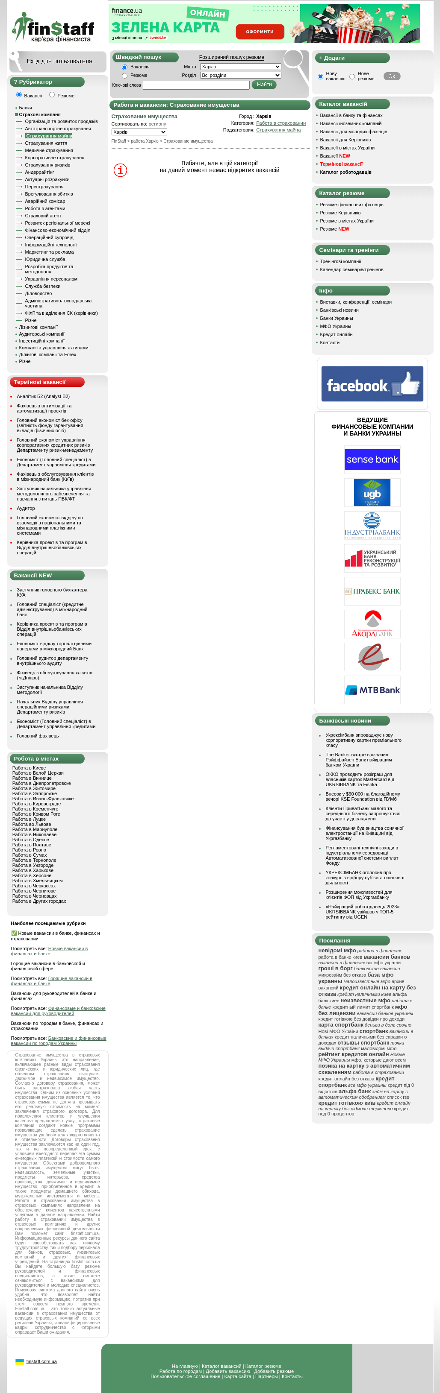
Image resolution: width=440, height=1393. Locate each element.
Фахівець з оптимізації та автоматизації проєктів (44, 408)
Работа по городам (180, 1371)
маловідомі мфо (378, 1048)
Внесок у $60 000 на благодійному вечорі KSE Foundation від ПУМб (363, 796)
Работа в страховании (281, 123)
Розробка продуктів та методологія (49, 269)
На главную (185, 1366)
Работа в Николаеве (34, 834)
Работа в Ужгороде (33, 865)
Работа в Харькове (32, 870)
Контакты (292, 1376)
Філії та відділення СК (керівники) (61, 313)
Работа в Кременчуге (35, 808)
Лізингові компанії (38, 327)
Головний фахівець (38, 735)
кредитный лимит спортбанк (363, 1007)
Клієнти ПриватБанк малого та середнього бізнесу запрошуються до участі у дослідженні (363, 813)
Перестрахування (44, 186)
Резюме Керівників (340, 212)
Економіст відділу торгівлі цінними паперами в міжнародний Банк (54, 646)
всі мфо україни (383, 962)
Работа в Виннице (32, 778)
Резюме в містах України (347, 220)
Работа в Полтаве (31, 844)
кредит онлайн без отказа (347, 1078)
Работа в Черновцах (34, 895)
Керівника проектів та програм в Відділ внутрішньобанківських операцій (52, 547)
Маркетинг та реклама (49, 252)
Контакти (330, 342)
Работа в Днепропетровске (41, 783)
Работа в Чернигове (34, 890)
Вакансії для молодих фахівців (353, 131)
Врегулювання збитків (49, 193)
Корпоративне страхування (55, 157)
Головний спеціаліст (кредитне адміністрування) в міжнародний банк (52, 609)
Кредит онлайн (336, 334)
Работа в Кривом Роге (36, 813)
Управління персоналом (51, 278)
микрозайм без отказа (342, 974)
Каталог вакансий (222, 1366)
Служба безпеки (43, 286)
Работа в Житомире (34, 788)
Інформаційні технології (51, 244)
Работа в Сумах (29, 854)
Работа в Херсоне (32, 875)
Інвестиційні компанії (42, 340)
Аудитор (26, 508)
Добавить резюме (274, 1371)
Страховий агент (43, 215)
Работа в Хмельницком (37, 880)
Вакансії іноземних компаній (351, 123)
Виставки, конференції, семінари (356, 301)
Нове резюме (366, 76)
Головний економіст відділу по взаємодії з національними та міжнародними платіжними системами (50, 525)
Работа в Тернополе (34, 860)
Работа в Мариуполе (35, 829)
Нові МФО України (338, 1031)
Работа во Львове (31, 824)
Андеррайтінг (39, 172)
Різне (31, 320)
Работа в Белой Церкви (38, 773)
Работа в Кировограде (36, 803)
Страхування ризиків (48, 164)
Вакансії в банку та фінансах (351, 115)
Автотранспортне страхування (58, 128)
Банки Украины (336, 318)
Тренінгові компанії (340, 261)
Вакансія (140, 66)
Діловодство (38, 293)
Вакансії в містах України (347, 147)
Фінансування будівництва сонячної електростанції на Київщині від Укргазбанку (365, 833)
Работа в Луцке (29, 819)
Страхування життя (46, 143)
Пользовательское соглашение (185, 1376)
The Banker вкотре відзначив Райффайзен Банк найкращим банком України (359, 759)
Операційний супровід (49, 237)
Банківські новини (339, 310)
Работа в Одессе (30, 839)
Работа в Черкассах (34, 885)
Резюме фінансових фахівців (352, 204)
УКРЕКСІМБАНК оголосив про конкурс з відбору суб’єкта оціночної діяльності (365, 877)
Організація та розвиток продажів (61, 121)
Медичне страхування (49, 150)
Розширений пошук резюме (231, 57)
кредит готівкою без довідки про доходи (362, 1018)
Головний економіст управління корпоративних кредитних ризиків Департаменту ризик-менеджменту (55, 445)
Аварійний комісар (45, 201)
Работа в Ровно (29, 849)
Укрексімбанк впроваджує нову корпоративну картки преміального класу (364, 740)
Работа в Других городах (39, 901)
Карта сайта (237, 1376)
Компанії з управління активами (54, 347)
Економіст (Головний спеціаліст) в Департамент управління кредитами (56, 462)
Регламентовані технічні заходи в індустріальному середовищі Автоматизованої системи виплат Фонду (362, 855)
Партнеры (266, 1376)
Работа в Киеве (29, 767)
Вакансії (335, 155)
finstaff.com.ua (42, 1361)
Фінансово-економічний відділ (58, 230)
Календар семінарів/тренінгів (352, 269)
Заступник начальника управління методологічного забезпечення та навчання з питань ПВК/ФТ (54, 493)
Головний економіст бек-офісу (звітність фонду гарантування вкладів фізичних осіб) (50, 425)
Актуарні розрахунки (47, 179)
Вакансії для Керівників (345, 139)
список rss (398, 1097)
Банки (25, 107)
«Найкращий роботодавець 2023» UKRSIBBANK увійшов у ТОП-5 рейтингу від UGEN (363, 911)
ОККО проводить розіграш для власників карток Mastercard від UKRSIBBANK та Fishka (360, 779)
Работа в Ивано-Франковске (43, 798)
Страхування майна (278, 129)
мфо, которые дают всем (378, 1059)
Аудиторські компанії (42, 334)
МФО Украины (335, 326)
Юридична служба (45, 259)
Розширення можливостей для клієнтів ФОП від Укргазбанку (359, 895)
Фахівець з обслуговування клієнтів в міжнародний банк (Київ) (55, 476)
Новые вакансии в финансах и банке (49, 951)
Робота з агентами (45, 208)
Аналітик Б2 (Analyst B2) (43, 396)
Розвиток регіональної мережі (57, 222)
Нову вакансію (336, 76)
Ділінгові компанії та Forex (48, 354)
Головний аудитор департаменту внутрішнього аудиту (53, 661)
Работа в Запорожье (34, 793)
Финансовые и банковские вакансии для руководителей (58, 1011)
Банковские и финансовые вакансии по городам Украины (58, 1041)
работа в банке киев (341, 957)
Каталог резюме (263, 1366)
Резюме (139, 75)
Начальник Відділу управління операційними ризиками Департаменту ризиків (50, 706)
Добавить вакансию (228, 1371)
